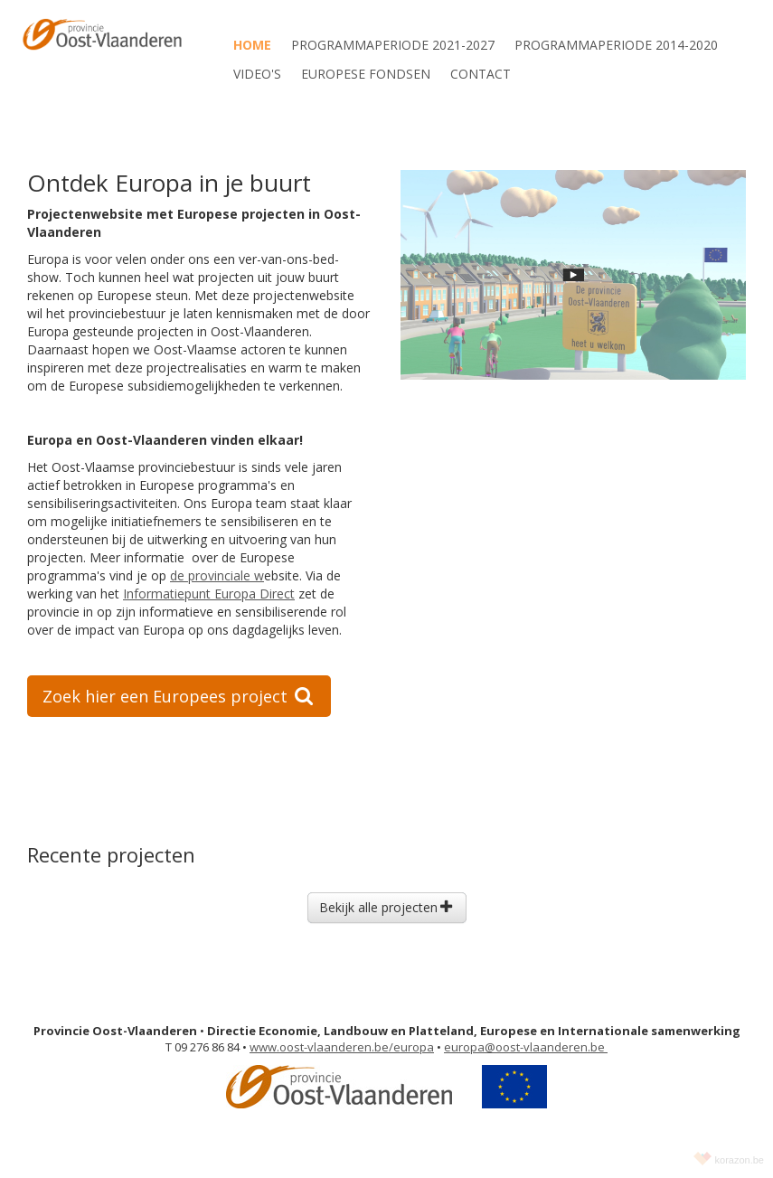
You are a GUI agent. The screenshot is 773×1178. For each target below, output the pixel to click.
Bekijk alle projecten (385, 907)
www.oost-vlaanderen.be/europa (342, 1047)
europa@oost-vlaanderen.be (526, 1047)
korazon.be (739, 1159)
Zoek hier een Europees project (177, 696)
